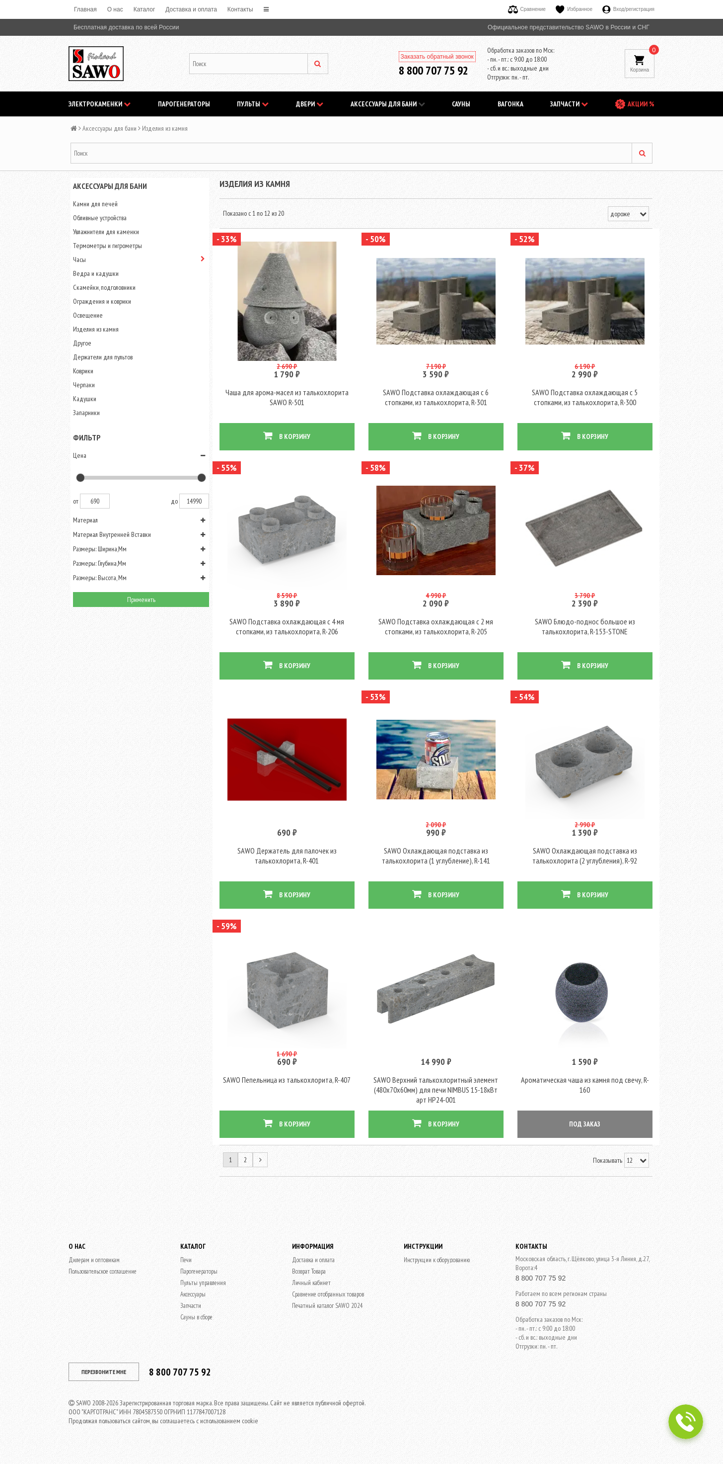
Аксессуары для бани (388, 103)
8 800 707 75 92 (433, 70)
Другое (82, 343)
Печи (186, 1274)
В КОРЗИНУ (286, 439)
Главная (85, 9)
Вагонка (510, 103)
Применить (141, 599)
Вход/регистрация (628, 9)
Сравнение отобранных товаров (328, 1308)
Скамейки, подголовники (104, 287)
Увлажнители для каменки (106, 231)
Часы (79, 259)
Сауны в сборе (196, 1331)
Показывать (607, 1174)
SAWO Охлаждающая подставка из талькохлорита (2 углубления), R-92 (584, 866)
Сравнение (527, 9)
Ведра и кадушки (96, 273)
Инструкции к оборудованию (437, 1274)
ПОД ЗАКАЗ (584, 1137)
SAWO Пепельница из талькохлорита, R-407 (287, 1094)
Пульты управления (203, 1296)
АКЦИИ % (641, 103)
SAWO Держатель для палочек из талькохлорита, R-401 (287, 866)
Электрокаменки (100, 103)
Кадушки (84, 398)
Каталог (144, 9)
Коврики (83, 370)
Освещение (88, 315)
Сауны (461, 103)
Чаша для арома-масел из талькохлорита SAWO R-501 (287, 401)
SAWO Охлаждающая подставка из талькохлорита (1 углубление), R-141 (436, 866)
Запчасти (569, 103)
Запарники (86, 412)
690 (95, 501)
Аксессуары (193, 1308)
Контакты (240, 9)
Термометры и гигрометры (107, 245)
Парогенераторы (184, 103)
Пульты (253, 103)
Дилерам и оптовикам (94, 1274)
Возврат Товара (309, 1285)
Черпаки (84, 384)
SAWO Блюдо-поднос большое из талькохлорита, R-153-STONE (585, 633)
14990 (194, 501)
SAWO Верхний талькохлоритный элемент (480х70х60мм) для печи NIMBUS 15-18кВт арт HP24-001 (435, 1104)
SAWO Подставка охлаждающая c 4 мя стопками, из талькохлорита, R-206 (286, 633)
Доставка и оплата (191, 9)
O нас (115, 9)
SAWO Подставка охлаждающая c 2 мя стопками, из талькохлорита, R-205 (435, 633)
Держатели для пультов (103, 356)
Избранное (574, 9)
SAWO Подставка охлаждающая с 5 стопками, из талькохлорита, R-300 (585, 401)
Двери (309, 103)
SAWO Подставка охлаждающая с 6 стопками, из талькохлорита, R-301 (436, 401)
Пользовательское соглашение (103, 1285)
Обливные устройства (100, 217)
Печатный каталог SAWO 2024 (327, 1319)
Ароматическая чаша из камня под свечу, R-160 (585, 1099)
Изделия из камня (96, 329)
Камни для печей (95, 203)
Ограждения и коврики (102, 301)
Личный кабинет (311, 1296)
